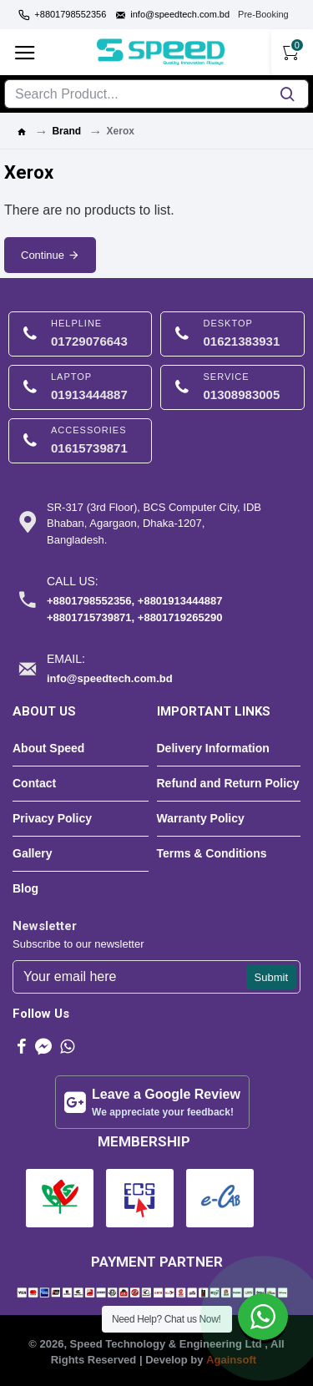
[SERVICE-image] (232, 387)
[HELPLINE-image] (80, 334)
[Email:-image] (139, 669)
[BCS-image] (59, 1198)
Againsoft (231, 1359)
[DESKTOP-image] (232, 334)
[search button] (287, 94)
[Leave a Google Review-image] (152, 1102)
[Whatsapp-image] (67, 1046)
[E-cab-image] (220, 1198)
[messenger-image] (43, 1046)
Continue (42, 255)
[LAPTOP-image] (80, 387)
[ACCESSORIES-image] (80, 440)
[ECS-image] (140, 1198)
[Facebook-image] (22, 1046)
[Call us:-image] (139, 599)
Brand (66, 131)
